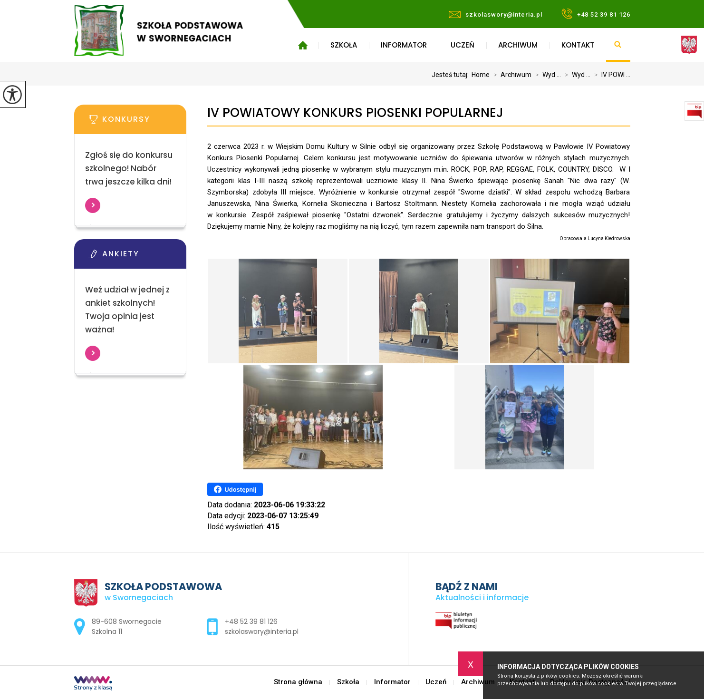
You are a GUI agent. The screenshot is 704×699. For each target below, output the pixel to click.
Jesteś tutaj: (452, 74)
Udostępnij (235, 489)
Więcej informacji (92, 205)
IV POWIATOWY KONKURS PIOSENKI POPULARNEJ (355, 113)
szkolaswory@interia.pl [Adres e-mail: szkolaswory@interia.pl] (262, 631)
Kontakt (577, 45)
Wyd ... (546, 74)
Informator (404, 45)
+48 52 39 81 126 (595, 14)
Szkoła (343, 45)
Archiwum (518, 45)
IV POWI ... (610, 74)
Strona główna (303, 45)
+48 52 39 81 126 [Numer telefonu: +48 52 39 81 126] (251, 621)
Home (481, 74)
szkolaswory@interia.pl (495, 14)
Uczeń (462, 45)
